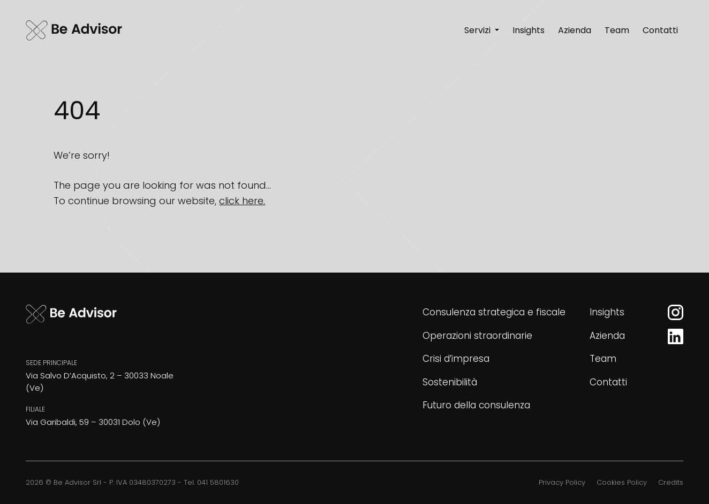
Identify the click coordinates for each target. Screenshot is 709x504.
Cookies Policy (622, 482)
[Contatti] (660, 31)
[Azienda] (575, 31)
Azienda (607, 335)
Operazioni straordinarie (477, 335)
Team (603, 358)
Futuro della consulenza (476, 405)
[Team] (617, 31)
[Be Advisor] (74, 31)
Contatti (608, 382)
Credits (670, 482)
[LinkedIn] (675, 336)
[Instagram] (675, 312)
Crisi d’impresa (456, 358)
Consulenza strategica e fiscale (494, 312)
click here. (242, 200)
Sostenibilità (450, 382)
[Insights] (528, 31)
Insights (607, 312)
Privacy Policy (562, 482)
